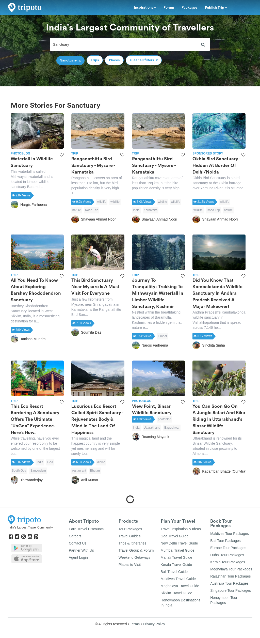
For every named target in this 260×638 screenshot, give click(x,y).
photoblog (164, 419)
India (136, 210)
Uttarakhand (152, 427)
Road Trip (91, 210)
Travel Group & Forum (136, 550)
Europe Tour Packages (228, 548)
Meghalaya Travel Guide (180, 586)
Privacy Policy (154, 624)
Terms (135, 624)
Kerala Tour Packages (227, 562)
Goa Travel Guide (175, 536)
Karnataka (151, 210)
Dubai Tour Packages (227, 555)
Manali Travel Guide (176, 557)
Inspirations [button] (145, 7)
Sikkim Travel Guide (176, 593)
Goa (50, 462)
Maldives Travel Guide (178, 579)
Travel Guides (130, 536)
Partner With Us (81, 550)
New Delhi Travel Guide (179, 543)
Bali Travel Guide (174, 572)
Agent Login (78, 557)
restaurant (79, 470)
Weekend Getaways (134, 557)
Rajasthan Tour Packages (230, 576)
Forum (169, 7)
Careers (75, 536)
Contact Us (77, 543)
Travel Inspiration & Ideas (181, 529)
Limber (162, 336)
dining (101, 462)
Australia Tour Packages (229, 583)
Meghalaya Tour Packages (231, 569)
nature (76, 210)
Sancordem (38, 470)
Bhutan (95, 470)
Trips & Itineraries (132, 543)
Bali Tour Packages (225, 541)
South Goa (19, 470)
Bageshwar (172, 427)
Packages (189, 7)
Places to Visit (130, 565)
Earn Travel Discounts (86, 529)
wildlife (101, 202)
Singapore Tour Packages (230, 590)
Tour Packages (130, 529)
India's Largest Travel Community (30, 527)
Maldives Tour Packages (229, 534)
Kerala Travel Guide (176, 565)
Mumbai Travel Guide (177, 550)
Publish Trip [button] (216, 7)
